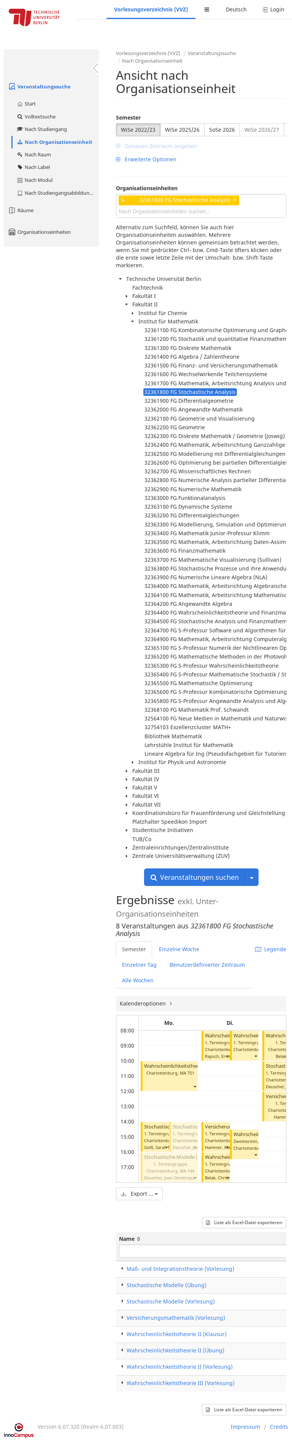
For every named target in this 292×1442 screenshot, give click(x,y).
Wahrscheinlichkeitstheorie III (177, 1066)
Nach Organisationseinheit (54, 142)
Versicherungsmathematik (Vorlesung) (176, 1317)
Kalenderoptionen (143, 1003)
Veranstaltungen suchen (195, 877)
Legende (270, 949)
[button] (195, 1086)
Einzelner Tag (139, 964)
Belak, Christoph (221, 1177)
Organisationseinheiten (39, 232)
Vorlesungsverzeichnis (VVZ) (151, 9)
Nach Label (33, 167)
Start (26, 103)
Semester (128, 117)
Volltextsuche (36, 116)
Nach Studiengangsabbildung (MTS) (57, 192)
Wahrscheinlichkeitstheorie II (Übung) (175, 1350)
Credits (279, 1426)
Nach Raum (33, 154)
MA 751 (187, 1073)
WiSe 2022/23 (138, 129)
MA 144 (187, 1171)
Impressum (245, 1426)
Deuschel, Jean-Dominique (170, 1177)
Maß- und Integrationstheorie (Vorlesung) (180, 1268)
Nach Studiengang (41, 129)
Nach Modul (34, 180)
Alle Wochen (138, 980)
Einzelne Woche (179, 949)
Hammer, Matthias (223, 1147)
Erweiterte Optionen (146, 159)
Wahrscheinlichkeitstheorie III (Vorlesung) (181, 1383)
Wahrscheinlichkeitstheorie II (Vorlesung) (180, 1366)
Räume (20, 210)
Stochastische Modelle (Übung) (166, 1285)
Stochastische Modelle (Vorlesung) (183, 1157)
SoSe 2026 (222, 129)
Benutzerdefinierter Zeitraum (207, 964)
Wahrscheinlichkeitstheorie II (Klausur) (177, 1334)
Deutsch (236, 9)
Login (273, 9)
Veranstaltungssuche (39, 86)
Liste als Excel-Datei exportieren (244, 1222)
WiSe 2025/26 (182, 129)
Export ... (139, 1193)
